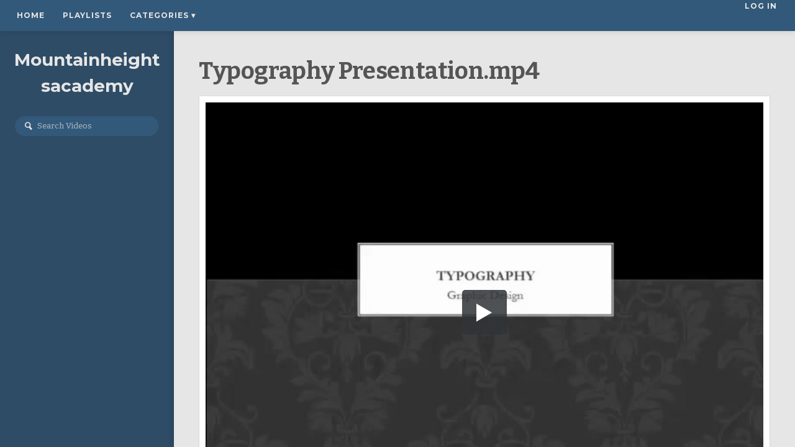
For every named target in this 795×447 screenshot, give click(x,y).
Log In (762, 15)
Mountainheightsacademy (87, 72)
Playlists (87, 15)
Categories (163, 15)
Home (31, 15)
